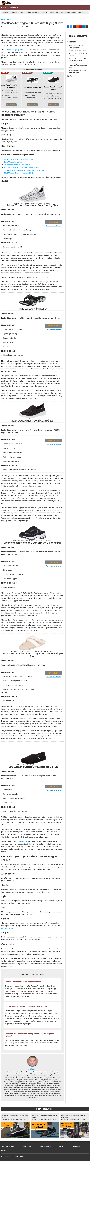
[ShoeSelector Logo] (6, 2)
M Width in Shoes (32, 12)
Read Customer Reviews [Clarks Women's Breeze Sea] (53, 330)
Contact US (76, 1147)
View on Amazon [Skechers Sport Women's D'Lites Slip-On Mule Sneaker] (53, 562)
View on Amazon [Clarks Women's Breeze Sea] (53, 326)
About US (62, 1147)
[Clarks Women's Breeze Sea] (32, 300)
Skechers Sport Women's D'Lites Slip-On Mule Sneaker (21, 167)
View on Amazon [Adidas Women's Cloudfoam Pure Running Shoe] (53, 222)
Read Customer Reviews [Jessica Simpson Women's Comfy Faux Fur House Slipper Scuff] (53, 677)
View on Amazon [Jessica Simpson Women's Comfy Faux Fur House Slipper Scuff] (53, 673)
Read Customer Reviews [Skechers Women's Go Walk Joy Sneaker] (53, 444)
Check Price (11, 105)
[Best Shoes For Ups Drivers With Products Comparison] (74, 1130)
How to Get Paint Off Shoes (50, 12)
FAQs (69, 76)
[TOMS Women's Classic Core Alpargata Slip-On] (32, 753)
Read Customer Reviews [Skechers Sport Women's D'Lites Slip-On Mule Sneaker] (53, 566)
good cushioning (7, 928)
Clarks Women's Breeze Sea (32, 87)
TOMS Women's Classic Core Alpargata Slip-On (19, 173)
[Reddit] (77, 26)
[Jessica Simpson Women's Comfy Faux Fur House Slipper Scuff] (32, 643)
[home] (3, 7)
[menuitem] (12, 7)
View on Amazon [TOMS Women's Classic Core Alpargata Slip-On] (53, 786)
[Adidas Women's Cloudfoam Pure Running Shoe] (32, 194)
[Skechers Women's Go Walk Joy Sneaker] (32, 410)
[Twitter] (71, 26)
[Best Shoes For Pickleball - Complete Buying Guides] (45, 1130)
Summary (71, 42)
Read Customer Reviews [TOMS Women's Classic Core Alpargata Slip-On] (53, 790)
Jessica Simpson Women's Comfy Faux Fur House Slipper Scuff (24, 170)
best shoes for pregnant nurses (15, 50)
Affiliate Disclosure (45, 1147)
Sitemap (3, 1150)
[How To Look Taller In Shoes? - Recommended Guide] (15, 1130)
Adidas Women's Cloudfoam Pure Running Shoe (11, 86)
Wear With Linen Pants (17, 12)
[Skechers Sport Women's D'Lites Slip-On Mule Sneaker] (32, 532)
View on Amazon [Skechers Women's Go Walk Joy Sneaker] (53, 440)
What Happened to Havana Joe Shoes (72, 12)
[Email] (87, 26)
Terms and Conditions (7, 1147)
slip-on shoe (24, 841)
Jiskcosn (32, 1069)
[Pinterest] (80, 26)
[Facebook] (68, 26)
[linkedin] (83, 26)
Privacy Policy (27, 1147)
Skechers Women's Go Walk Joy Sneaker (53, 88)
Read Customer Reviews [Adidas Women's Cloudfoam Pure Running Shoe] (53, 226)
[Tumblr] (74, 26)
